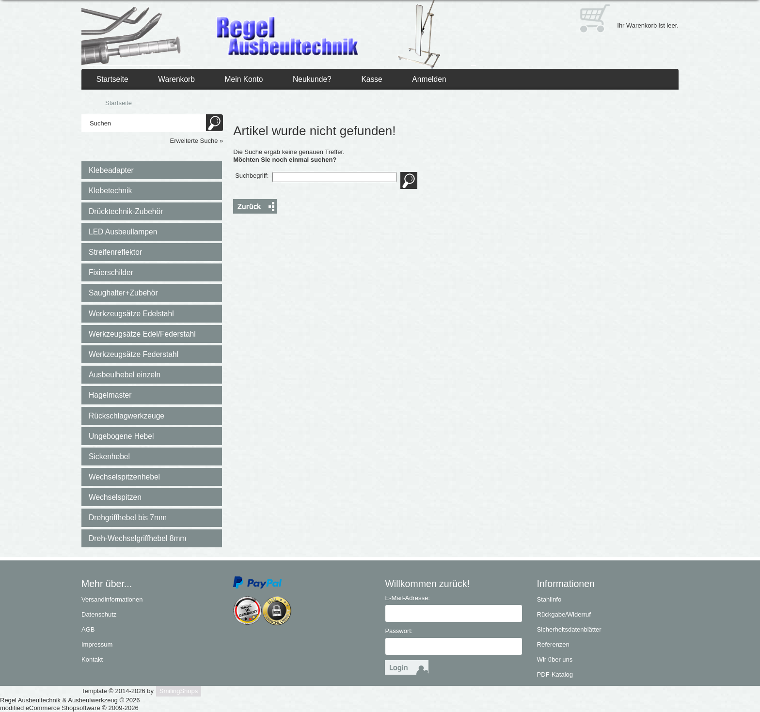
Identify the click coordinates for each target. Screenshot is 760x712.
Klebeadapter (111, 170)
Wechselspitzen (115, 497)
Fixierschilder (111, 272)
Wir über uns (555, 659)
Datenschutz (98, 614)
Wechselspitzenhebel (124, 477)
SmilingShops (178, 691)
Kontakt (92, 659)
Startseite (112, 79)
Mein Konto (244, 79)
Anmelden (429, 79)
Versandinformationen (111, 599)
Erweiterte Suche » (196, 140)
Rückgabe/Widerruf (564, 614)
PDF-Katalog (555, 674)
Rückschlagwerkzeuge (126, 416)
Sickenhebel (109, 456)
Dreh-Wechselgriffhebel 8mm (137, 538)
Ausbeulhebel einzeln (124, 375)
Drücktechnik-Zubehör (126, 211)
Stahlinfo (549, 599)
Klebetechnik (110, 190)
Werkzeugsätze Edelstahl (131, 314)
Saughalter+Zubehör (123, 293)
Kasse (371, 79)
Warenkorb (176, 79)
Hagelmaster (110, 395)
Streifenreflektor (115, 252)
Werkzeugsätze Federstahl (133, 354)
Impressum (96, 644)
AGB (88, 629)
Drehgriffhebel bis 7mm (128, 517)
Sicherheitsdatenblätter (569, 629)
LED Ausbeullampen (123, 232)
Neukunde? (312, 79)
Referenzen (553, 644)
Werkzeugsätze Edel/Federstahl (142, 334)
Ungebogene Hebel (121, 436)
